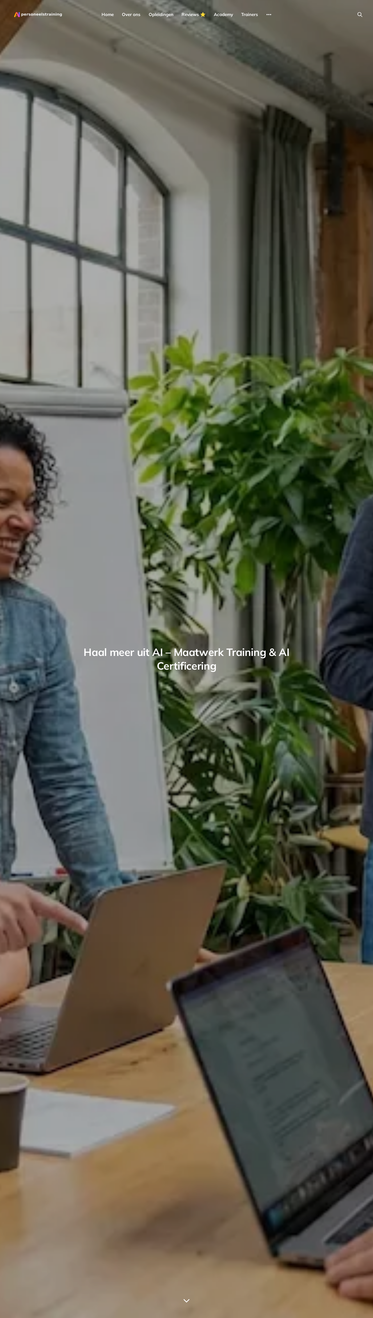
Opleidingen (161, 14)
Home (108, 14)
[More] (268, 14)
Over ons (131, 14)
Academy (223, 14)
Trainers (249, 14)
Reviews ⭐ (194, 14)
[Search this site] (360, 14)
